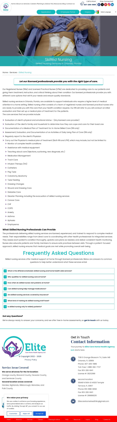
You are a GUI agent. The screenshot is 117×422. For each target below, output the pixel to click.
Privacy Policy (31, 359)
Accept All (39, 414)
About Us (22, 419)
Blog (93, 419)
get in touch (90, 320)
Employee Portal (68, 12)
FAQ (66, 419)
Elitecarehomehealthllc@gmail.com (94, 401)
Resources (75, 419)
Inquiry (87, 12)
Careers (41, 419)
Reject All (26, 414)
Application (46, 12)
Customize (13, 414)
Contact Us (103, 419)
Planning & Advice (54, 419)
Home (5, 72)
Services (13, 72)
